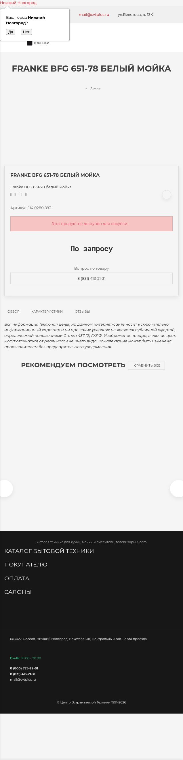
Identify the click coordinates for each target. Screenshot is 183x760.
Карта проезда (135, 639)
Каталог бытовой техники (50, 550)
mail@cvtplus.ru (94, 14)
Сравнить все (147, 365)
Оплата (17, 578)
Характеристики (47, 311)
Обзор (13, 311)
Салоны (18, 591)
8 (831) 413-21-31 (91, 278)
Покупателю (26, 564)
